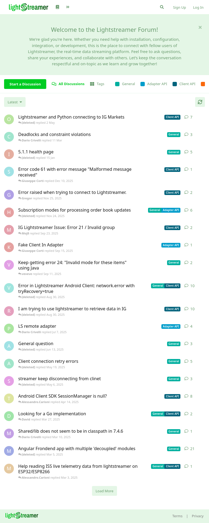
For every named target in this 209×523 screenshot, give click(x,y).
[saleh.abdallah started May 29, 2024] (9, 381)
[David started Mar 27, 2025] (9, 416)
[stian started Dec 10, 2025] (9, 172)
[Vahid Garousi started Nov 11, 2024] (9, 288)
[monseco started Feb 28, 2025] (9, 469)
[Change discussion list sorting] (15, 102)
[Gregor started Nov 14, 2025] (9, 195)
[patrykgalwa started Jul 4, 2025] (9, 328)
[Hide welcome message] (200, 27)
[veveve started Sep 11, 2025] (9, 265)
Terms (177, 515)
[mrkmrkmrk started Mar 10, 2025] (9, 433)
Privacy (198, 515)
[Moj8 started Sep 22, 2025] (9, 230)
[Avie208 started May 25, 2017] (9, 346)
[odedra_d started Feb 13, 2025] (9, 119)
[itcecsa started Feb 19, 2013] (9, 154)
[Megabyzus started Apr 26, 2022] (9, 451)
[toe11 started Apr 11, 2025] (9, 398)
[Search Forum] (162, 7)
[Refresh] (200, 102)
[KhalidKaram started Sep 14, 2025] (9, 247)
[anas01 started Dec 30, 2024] (9, 364)
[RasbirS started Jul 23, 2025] (9, 311)
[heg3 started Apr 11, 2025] (9, 212)
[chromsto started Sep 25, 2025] (9, 137)
